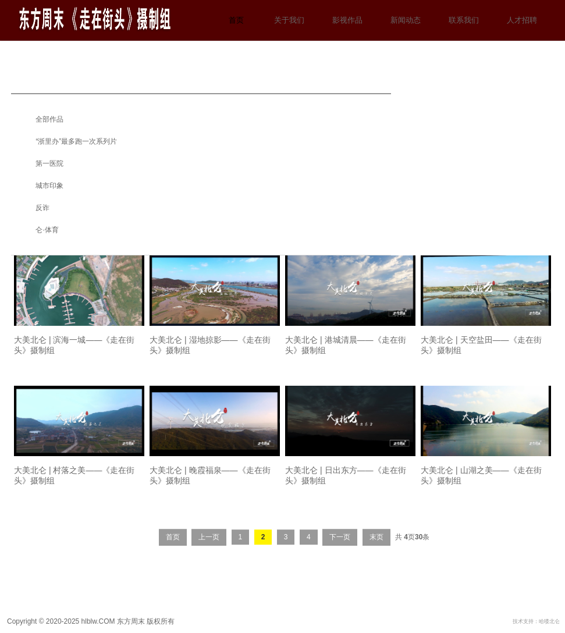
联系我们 (464, 20)
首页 (236, 20)
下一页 (339, 544)
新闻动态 (405, 20)
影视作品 (347, 20)
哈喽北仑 (549, 621)
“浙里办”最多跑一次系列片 (76, 141)
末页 (376, 544)
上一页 (208, 544)
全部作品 (49, 119)
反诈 (42, 208)
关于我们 (289, 20)
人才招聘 (522, 20)
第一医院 (49, 163)
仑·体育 (46, 230)
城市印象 (49, 186)
